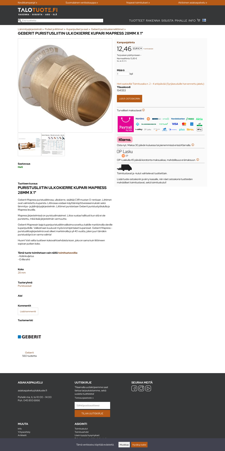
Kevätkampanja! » (27, 2)
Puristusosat (25, 286)
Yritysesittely (24, 431)
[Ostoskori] (198, 20)
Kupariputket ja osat (78, 29)
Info (192, 21)
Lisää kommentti (28, 311)
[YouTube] (148, 389)
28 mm (22, 272)
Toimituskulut (81, 428)
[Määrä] (123, 74)
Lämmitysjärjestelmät (31, 29)
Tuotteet (137, 21)
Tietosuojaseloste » (84, 397)
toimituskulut (148, 49)
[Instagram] (141, 389)
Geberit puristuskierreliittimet (108, 29)
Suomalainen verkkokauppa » (82, 2)
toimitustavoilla (67, 252)
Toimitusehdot (82, 431)
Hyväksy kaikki (139, 444)
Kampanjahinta (126, 42)
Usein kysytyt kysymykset (87, 435)
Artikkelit (22, 435)
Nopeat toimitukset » (138, 2)
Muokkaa (124, 444)
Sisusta (167, 21)
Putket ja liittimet (55, 29)
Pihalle (181, 21)
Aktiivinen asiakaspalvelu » (192, 2)
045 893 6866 (31, 400)
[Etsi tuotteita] (60, 21)
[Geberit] (29, 343)
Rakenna (153, 21)
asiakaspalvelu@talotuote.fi (32, 390)
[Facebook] (134, 389)
